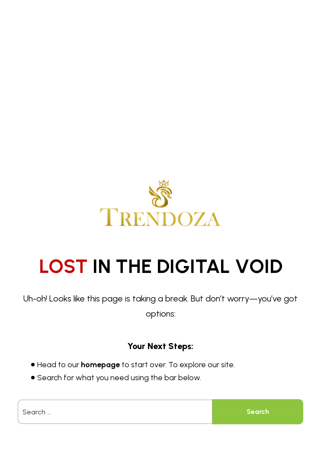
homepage (100, 364)
